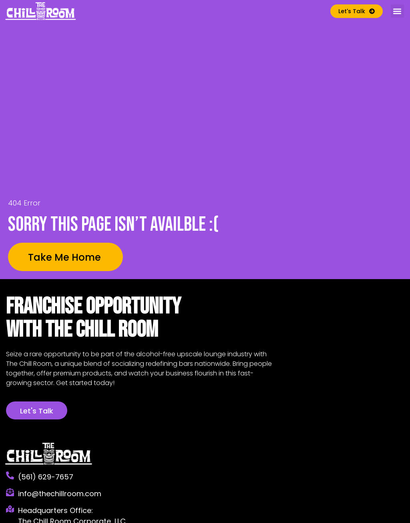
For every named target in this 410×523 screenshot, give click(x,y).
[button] (397, 11)
